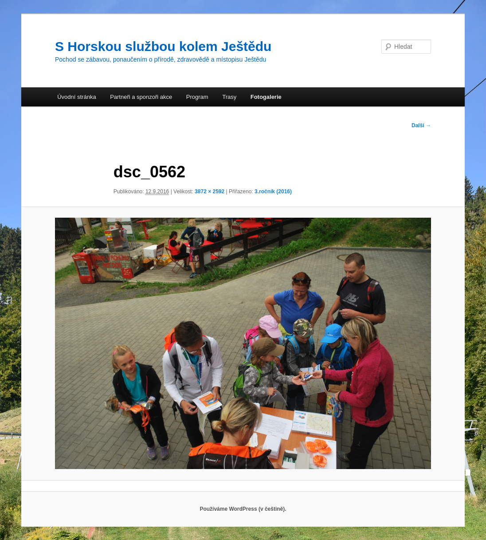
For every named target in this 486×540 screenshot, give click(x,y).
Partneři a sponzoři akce (141, 97)
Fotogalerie (266, 97)
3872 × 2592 (209, 191)
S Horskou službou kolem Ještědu (163, 46)
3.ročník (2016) (273, 191)
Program (197, 97)
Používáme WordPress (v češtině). (243, 509)
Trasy (229, 97)
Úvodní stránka (76, 97)
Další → (421, 125)
